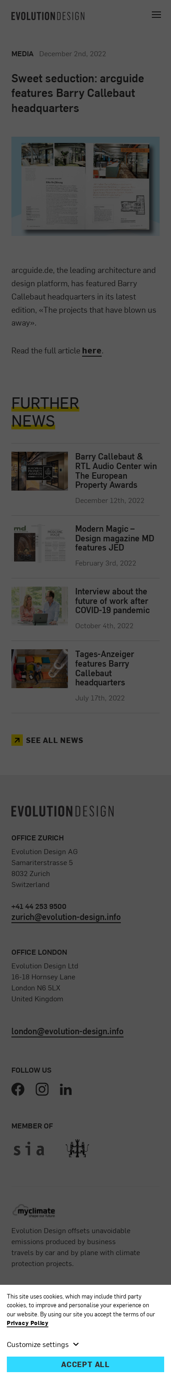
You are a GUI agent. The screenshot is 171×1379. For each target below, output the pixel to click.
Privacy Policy (27, 1323)
